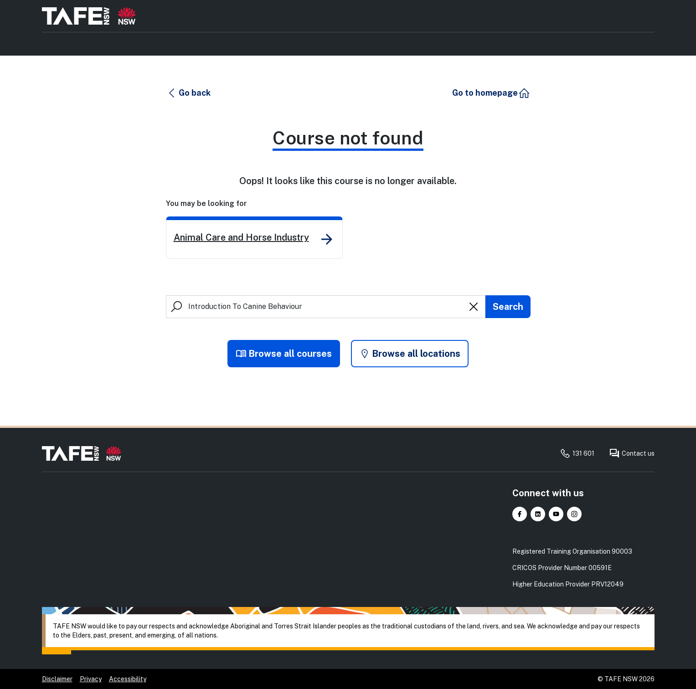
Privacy (91, 679)
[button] (188, 93)
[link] (254, 237)
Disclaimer (57, 679)
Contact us (632, 453)
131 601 (577, 453)
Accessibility (127, 679)
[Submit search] (508, 306)
